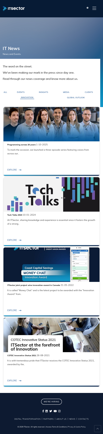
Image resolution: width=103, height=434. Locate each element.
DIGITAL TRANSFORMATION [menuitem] (27, 419)
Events (21, 92)
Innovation (27, 98)
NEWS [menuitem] (72, 419)
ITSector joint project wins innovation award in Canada (40, 285)
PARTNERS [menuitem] (48, 419)
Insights (43, 92)
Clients (89, 92)
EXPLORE (14, 170)
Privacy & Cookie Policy (77, 427)
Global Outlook (76, 98)
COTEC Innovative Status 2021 (28, 356)
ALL (5, 92)
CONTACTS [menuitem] (83, 419)
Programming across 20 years (27, 145)
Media (66, 92)
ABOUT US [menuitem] (61, 419)
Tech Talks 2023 (21, 215)
